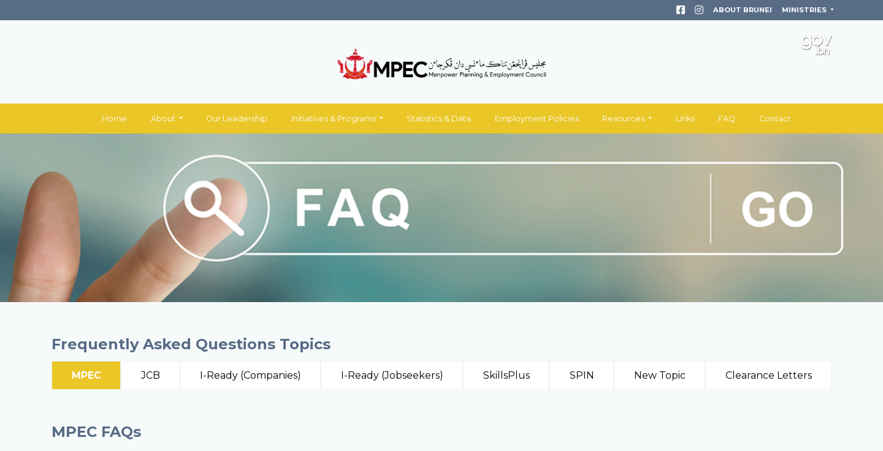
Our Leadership (236, 118)
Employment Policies (537, 118)
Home (114, 118)
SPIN (582, 375)
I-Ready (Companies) (250, 375)
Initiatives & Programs (334, 118)
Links (685, 118)
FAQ (726, 118)
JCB (150, 375)
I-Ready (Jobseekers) (392, 375)
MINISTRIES (805, 10)
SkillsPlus (506, 375)
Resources (624, 118)
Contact (775, 118)
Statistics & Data (439, 118)
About (164, 118)
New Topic (660, 375)
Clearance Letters (768, 375)
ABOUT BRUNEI (742, 10)
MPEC (86, 375)
